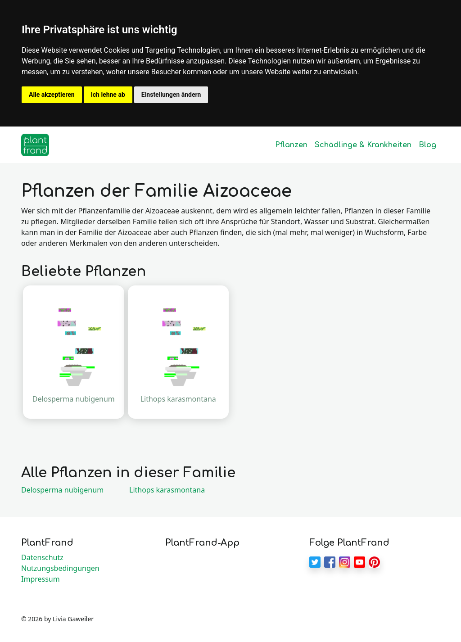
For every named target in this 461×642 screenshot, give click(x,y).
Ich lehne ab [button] (108, 94)
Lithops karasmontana (167, 490)
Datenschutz (42, 557)
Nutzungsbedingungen (60, 568)
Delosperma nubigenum (62, 490)
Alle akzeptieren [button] (52, 94)
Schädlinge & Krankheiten (363, 145)
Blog (427, 145)
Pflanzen (291, 145)
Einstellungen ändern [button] (171, 94)
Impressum (40, 579)
